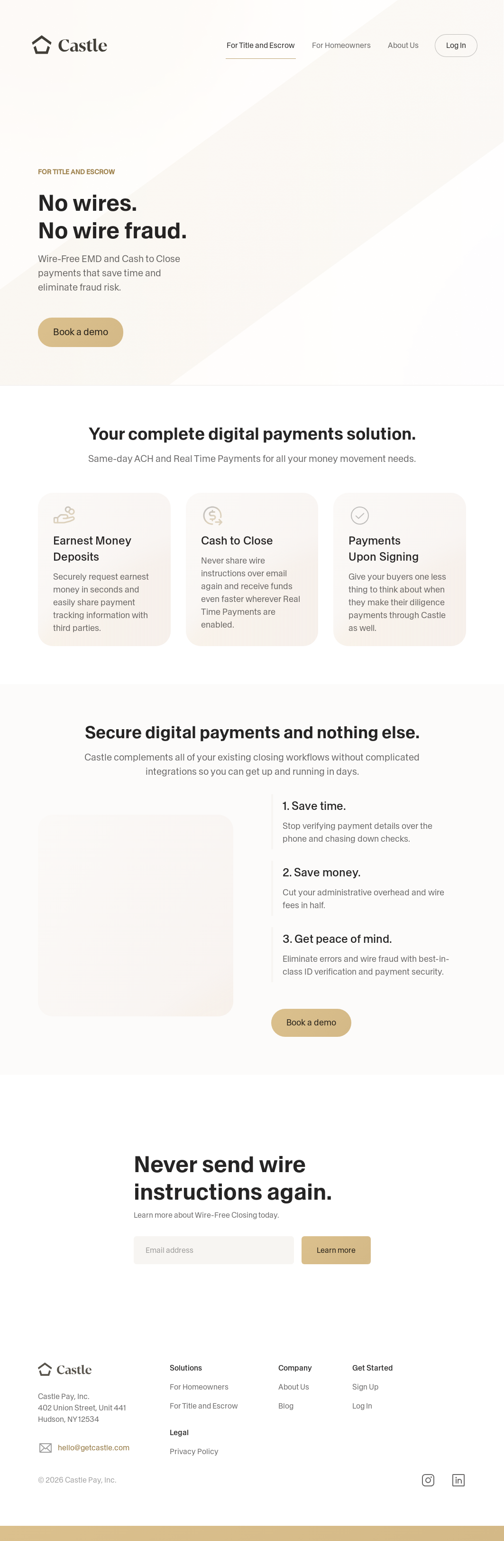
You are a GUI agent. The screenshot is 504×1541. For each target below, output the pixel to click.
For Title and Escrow (261, 45)
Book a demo (80, 332)
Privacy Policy (194, 1451)
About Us (403, 45)
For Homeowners (341, 45)
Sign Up (365, 1387)
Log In (456, 45)
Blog (285, 1406)
